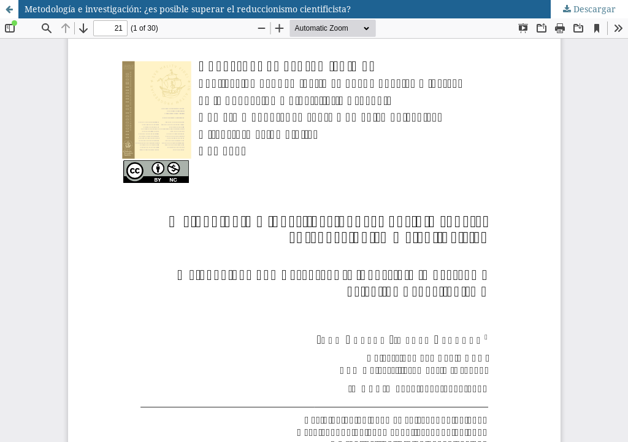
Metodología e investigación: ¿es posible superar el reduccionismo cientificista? (188, 9)
